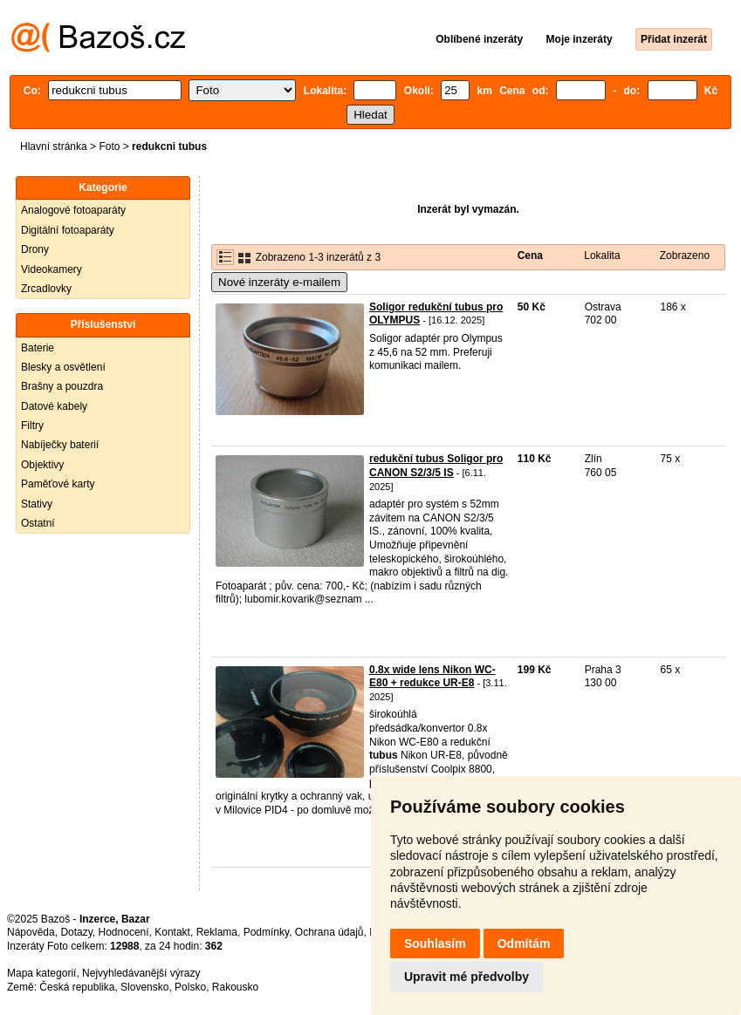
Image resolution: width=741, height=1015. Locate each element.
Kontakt (172, 932)
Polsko (190, 987)
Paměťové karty (58, 484)
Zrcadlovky (46, 289)
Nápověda (31, 932)
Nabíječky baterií (60, 445)
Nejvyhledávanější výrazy (141, 973)
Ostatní (38, 523)
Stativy (36, 504)
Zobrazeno (685, 255)
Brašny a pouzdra (62, 386)
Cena (530, 255)
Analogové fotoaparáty (73, 210)
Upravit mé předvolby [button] (466, 977)
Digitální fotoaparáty (67, 230)
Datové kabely (54, 406)
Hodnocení (124, 932)
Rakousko (235, 987)
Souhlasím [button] (435, 943)
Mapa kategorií (41, 973)
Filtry (32, 425)
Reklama (216, 932)
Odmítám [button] (524, 943)
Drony (35, 249)
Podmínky (266, 932)
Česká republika (76, 987)
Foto (109, 146)
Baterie (37, 348)
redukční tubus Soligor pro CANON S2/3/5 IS (436, 466)
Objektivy (42, 465)
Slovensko (144, 987)
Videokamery (51, 269)
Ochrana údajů (329, 932)
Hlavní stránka (53, 146)
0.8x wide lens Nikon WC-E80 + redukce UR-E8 (432, 677)
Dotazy (76, 932)
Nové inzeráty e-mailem (279, 282)
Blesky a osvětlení (63, 367)
